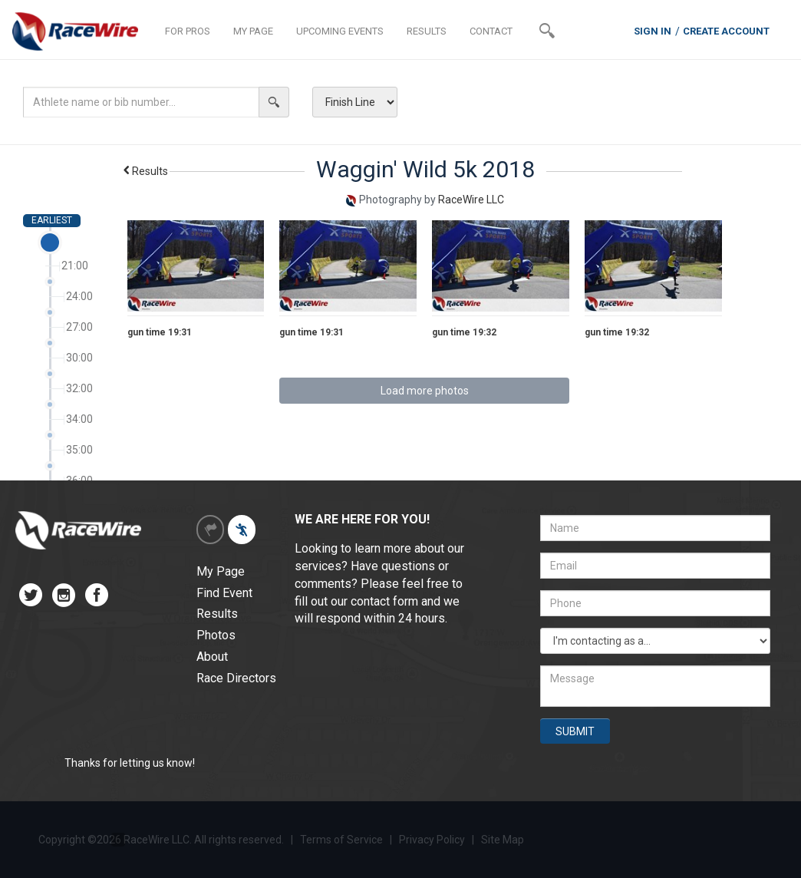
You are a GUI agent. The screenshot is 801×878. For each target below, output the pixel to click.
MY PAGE (253, 31)
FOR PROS (187, 31)
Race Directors (236, 678)
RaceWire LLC (471, 199)
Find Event (224, 593)
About (212, 656)
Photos (216, 635)
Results (144, 171)
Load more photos (425, 391)
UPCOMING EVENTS (340, 31)
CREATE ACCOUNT (726, 31)
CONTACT (491, 31)
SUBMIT (575, 731)
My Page (220, 571)
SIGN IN (652, 31)
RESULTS (427, 31)
